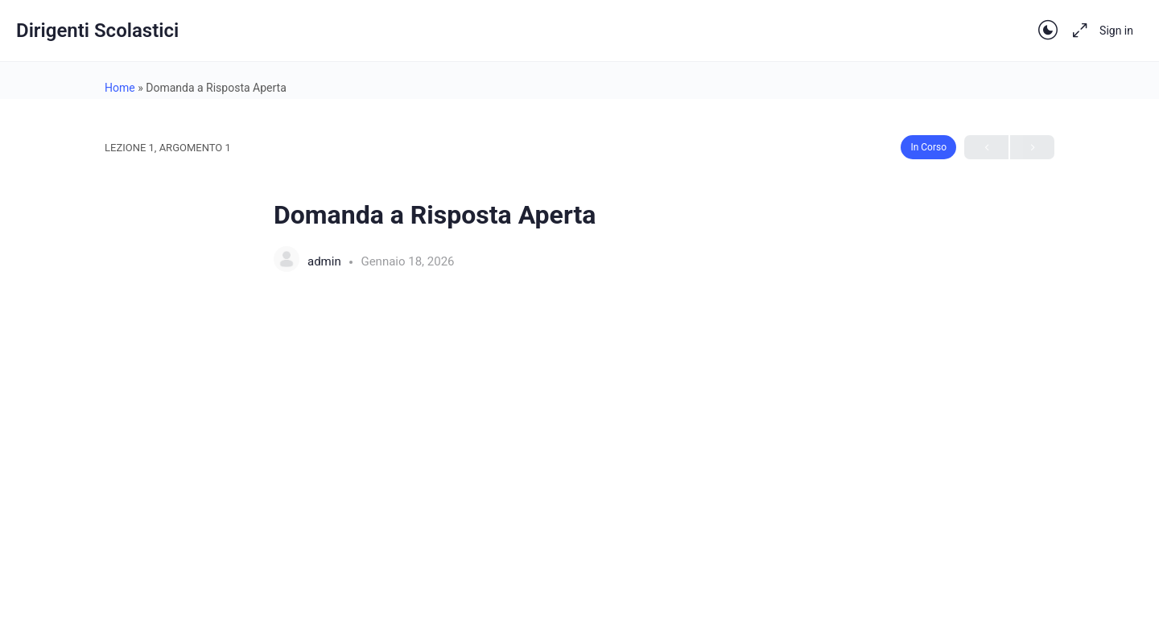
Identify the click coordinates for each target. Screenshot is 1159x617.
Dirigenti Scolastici (97, 30)
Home (120, 87)
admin (325, 261)
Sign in (1116, 30)
